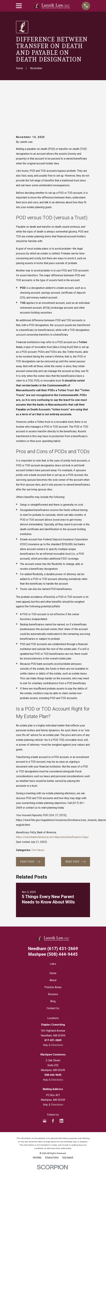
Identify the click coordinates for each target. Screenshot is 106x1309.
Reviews (53, 957)
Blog (53, 964)
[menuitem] (37, 1120)
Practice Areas (53, 950)
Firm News (38, 812)
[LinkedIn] (61, 1083)
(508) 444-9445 (53, 917)
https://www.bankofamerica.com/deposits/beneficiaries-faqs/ (52, 800)
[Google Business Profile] (44, 1083)
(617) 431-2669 (53, 911)
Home (52, 936)
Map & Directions (53, 1007)
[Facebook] (53, 1083)
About (53, 943)
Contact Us (53, 971)
